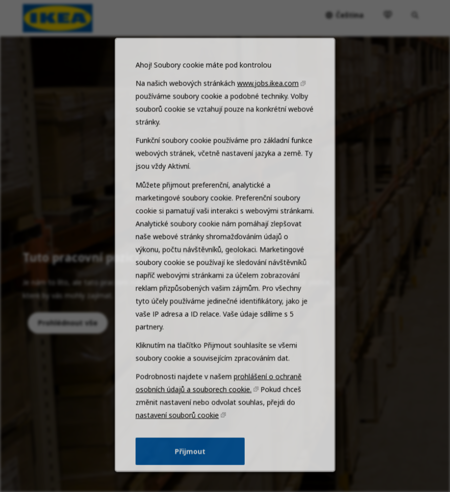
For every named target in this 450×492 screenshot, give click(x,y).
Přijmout (191, 465)
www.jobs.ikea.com (265, 119)
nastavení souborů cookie (180, 431)
